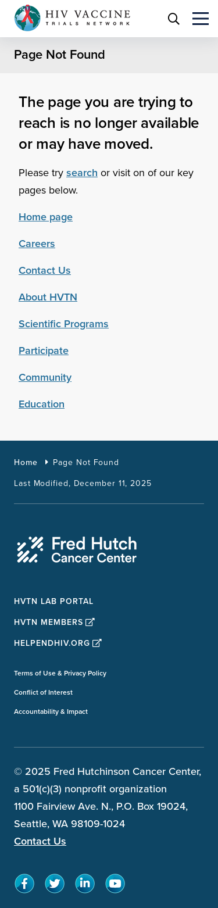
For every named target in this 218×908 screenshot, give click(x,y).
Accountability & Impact (51, 711)
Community (45, 377)
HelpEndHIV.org (58, 643)
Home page (46, 216)
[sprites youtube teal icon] (115, 883)
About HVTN (48, 297)
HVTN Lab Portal (54, 601)
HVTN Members (54, 622)
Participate (44, 350)
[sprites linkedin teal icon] (84, 883)
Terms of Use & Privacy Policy (60, 673)
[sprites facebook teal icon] (24, 883)
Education (42, 404)
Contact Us (45, 270)
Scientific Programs (64, 323)
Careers (37, 243)
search (82, 172)
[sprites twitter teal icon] (54, 883)
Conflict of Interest (43, 692)
